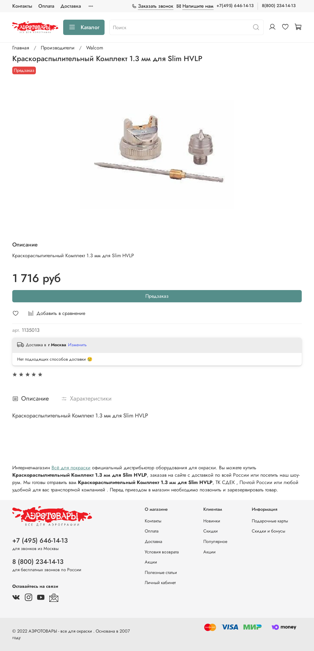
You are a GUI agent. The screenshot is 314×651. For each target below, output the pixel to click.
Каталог (83, 27)
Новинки (211, 521)
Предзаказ (157, 296)
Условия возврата (162, 552)
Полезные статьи (161, 572)
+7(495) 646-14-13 (235, 5)
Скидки (210, 531)
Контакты (22, 6)
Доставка (70, 6)
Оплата (46, 6)
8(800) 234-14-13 (279, 5)
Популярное (215, 541)
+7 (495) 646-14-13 (40, 540)
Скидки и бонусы (268, 531)
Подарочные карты (270, 521)
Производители (58, 47)
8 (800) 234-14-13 (37, 561)
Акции (151, 562)
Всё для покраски (71, 467)
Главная (20, 47)
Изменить (77, 344)
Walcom (94, 47)
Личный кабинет (160, 582)
